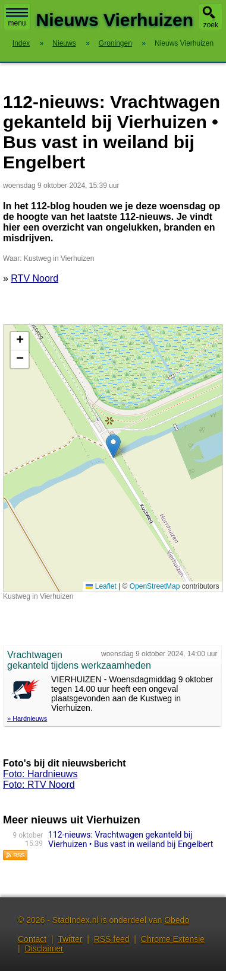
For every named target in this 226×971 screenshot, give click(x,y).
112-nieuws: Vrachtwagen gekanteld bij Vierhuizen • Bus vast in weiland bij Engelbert (130, 839)
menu (17, 17)
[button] (113, 446)
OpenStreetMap (155, 586)
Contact (32, 939)
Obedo (176, 920)
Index (21, 43)
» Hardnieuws (27, 718)
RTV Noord (34, 278)
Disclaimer (43, 948)
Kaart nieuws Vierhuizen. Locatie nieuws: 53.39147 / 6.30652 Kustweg (111, 458)
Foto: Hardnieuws (40, 774)
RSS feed (112, 939)
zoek (210, 25)
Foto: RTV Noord (39, 785)
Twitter (70, 939)
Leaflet (101, 586)
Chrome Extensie (173, 939)
